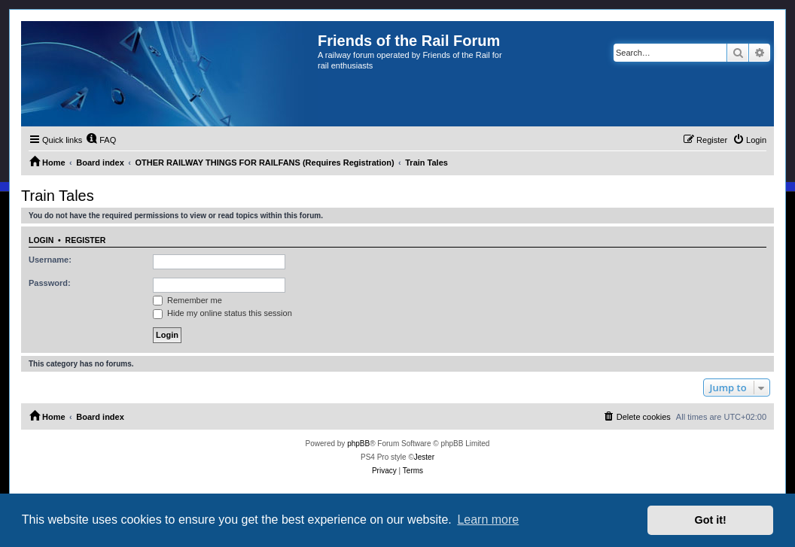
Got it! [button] (710, 520)
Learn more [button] (488, 519)
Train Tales (57, 195)
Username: (50, 259)
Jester (424, 457)
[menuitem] (101, 140)
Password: (50, 282)
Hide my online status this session (222, 313)
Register (85, 240)
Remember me (187, 300)
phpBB (358, 443)
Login (41, 240)
